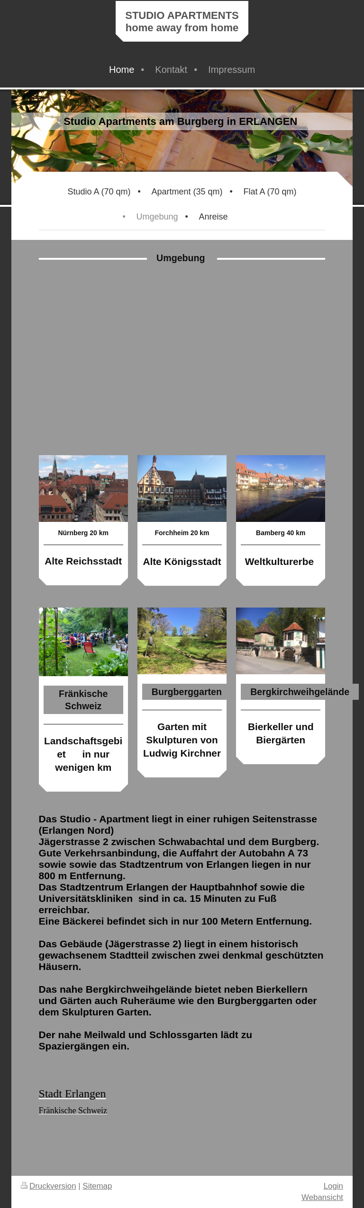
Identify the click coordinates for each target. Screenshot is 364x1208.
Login (333, 1186)
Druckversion (48, 1186)
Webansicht (322, 1197)
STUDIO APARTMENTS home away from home (182, 21)
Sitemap (97, 1186)
